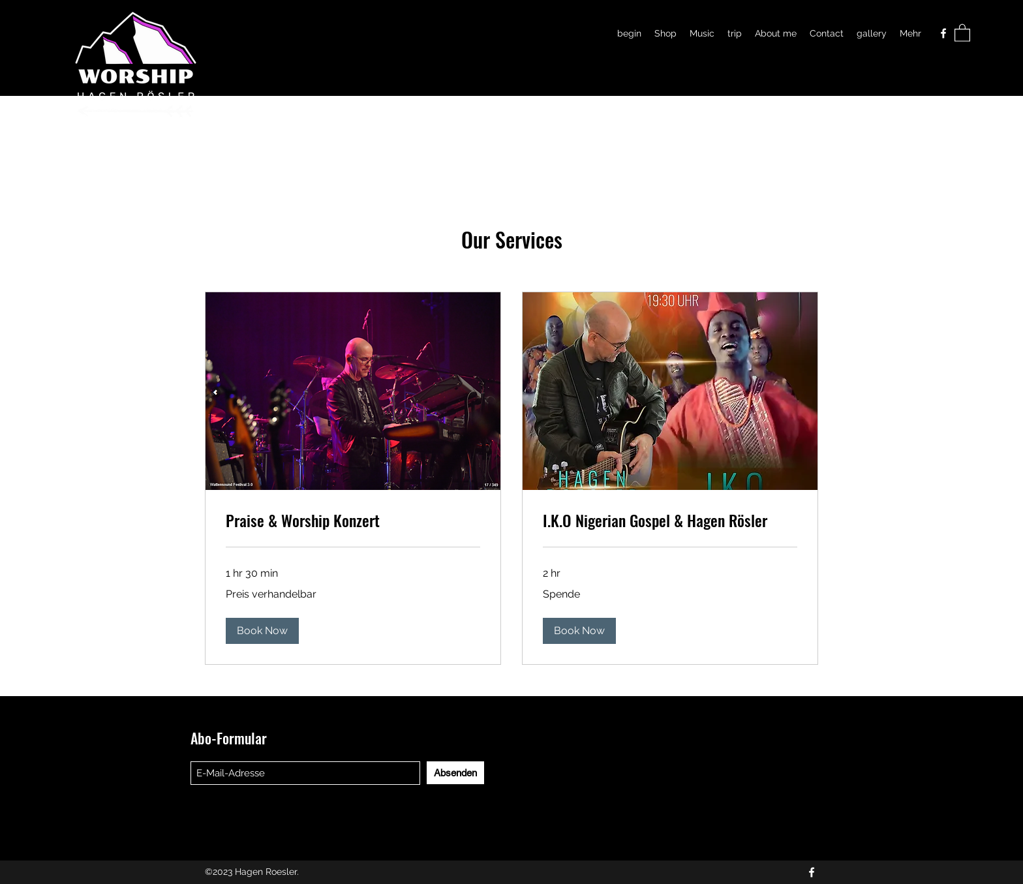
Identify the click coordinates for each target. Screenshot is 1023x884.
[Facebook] (943, 33)
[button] (962, 32)
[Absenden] (455, 772)
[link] (353, 520)
